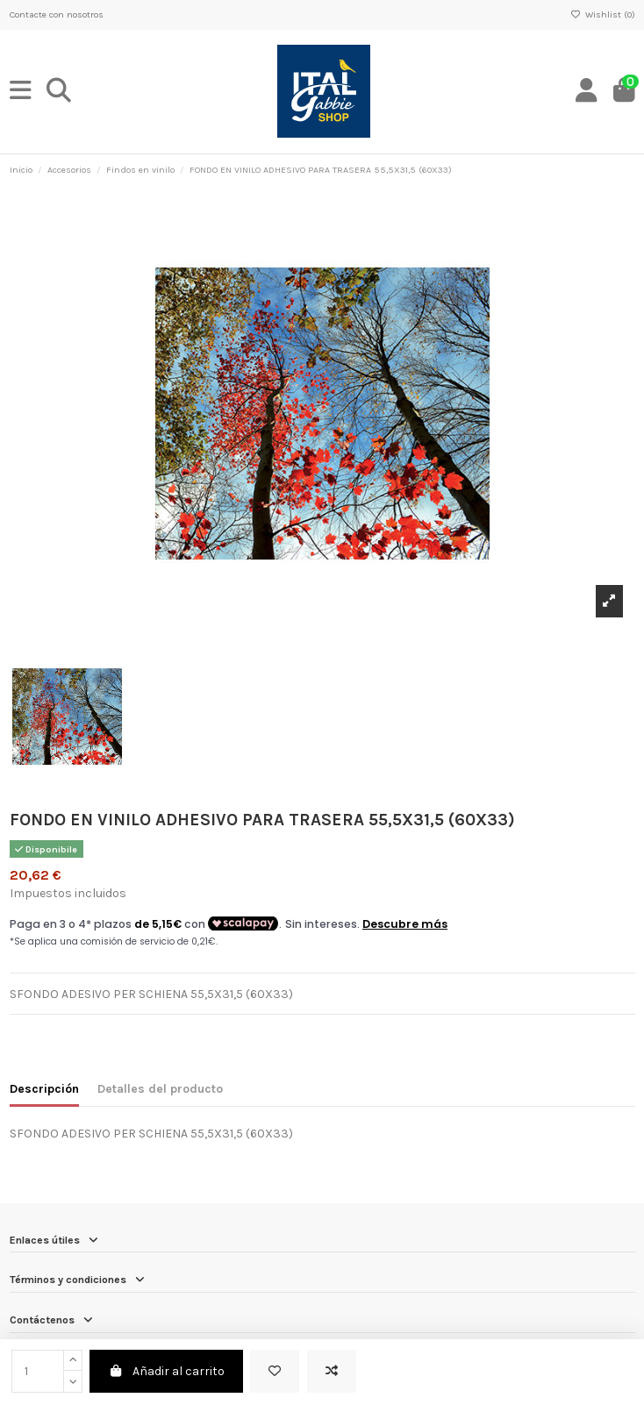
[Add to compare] (331, 1371)
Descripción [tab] (44, 1088)
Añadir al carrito (166, 1371)
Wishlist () (602, 14)
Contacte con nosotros (57, 14)
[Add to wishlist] (274, 1371)
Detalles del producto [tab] (160, 1088)
